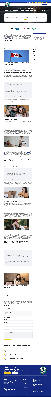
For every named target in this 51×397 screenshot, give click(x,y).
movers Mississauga (14, 70)
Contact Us (24, 388)
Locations (35, 4)
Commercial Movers (25, 382)
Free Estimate (44, 4)
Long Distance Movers (25, 384)
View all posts (10, 313)
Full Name (5, 319)
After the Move (34, 49)
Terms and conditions (35, 396)
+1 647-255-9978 (42, 2)
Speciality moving (25, 387)
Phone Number (6, 325)
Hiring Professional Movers (36, 57)
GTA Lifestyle (34, 55)
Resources (30, 4)
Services (24, 4)
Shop (27, 4)
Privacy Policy (30, 396)
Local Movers (24, 383)
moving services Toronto (13, 185)
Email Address (6, 322)
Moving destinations (35, 59)
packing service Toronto (14, 133)
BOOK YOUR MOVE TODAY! (34, 2)
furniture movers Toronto (16, 77)
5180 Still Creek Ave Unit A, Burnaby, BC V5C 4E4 (39, 391)
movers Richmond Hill (14, 47)
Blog (33, 53)
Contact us (39, 4)
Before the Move (35, 51)
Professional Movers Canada (7, 38)
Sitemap (27, 396)
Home (21, 4)
